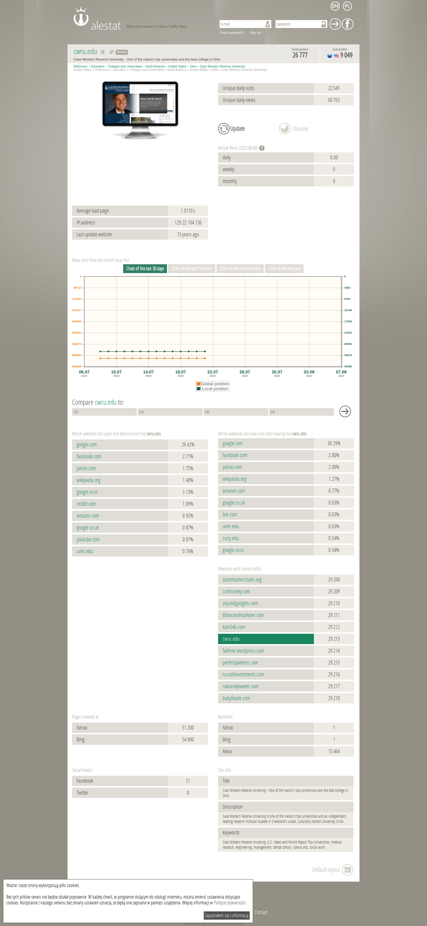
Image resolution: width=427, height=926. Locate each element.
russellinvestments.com (243, 674)
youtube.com (88, 539)
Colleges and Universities (125, 66)
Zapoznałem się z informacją (226, 915)
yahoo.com (86, 468)
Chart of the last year (284, 269)
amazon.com (88, 515)
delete (122, 52)
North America (155, 66)
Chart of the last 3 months (191, 269)
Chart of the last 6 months (240, 269)
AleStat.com (141, 18)
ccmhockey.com (236, 591)
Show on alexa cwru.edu (103, 52)
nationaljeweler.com (240, 686)
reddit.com (86, 504)
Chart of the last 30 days (145, 269)
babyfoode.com (236, 698)
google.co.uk (88, 527)
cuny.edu (231, 538)
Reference (81, 66)
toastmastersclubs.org (242, 579)
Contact (261, 912)
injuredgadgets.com (240, 603)
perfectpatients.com (240, 662)
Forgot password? (232, 32)
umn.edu (85, 551)
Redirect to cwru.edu (112, 52)
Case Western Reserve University (222, 66)
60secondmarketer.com (243, 615)
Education (97, 66)
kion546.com (234, 627)
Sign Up (255, 32)
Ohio (193, 66)
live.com (230, 514)
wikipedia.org (88, 480)
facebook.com (89, 456)
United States (177, 66)
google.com (87, 444)
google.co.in (87, 492)
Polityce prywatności (230, 903)
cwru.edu (231, 639)
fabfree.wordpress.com (243, 650)
